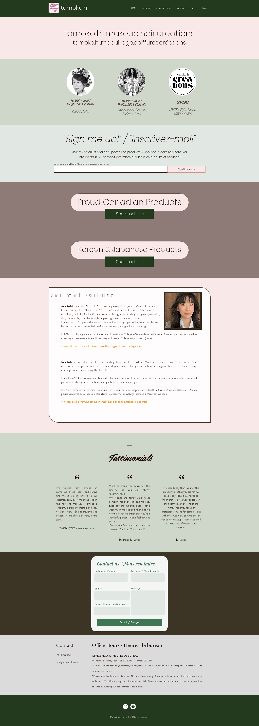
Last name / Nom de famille (145, 571)
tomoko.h (74, 7)
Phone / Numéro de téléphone (109, 604)
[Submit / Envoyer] (129, 622)
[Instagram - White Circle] (125, 706)
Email (97, 588)
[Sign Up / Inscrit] (186, 169)
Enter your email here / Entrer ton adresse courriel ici (81, 164)
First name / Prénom (104, 571)
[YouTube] (133, 706)
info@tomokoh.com (67, 662)
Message (135, 588)
